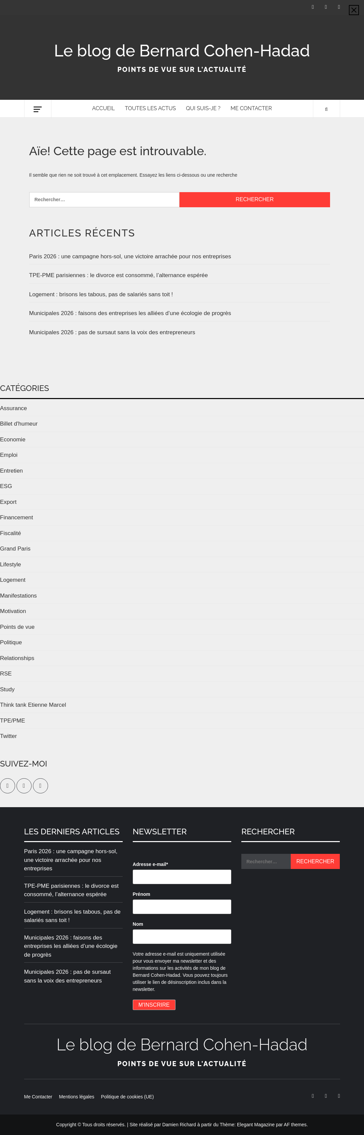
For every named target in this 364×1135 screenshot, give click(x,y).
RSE (6, 673)
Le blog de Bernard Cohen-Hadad (182, 50)
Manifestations (18, 596)
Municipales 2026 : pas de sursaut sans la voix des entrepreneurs (112, 332)
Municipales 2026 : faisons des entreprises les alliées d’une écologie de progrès (130, 313)
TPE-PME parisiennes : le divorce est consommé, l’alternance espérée (118, 275)
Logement (13, 580)
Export (8, 502)
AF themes (295, 1124)
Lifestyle (10, 564)
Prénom (141, 894)
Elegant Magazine (256, 1124)
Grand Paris (15, 548)
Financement (16, 517)
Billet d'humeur (19, 424)
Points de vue (17, 627)
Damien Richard (179, 1124)
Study (7, 689)
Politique (11, 642)
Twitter (8, 736)
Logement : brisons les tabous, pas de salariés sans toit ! (101, 294)
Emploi (8, 455)
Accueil (103, 108)
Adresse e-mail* (150, 864)
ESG (6, 486)
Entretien (11, 471)
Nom (138, 924)
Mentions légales (76, 1096)
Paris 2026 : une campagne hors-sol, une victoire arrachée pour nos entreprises (130, 256)
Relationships (17, 658)
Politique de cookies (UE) (127, 1096)
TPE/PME (12, 720)
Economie (13, 439)
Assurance (13, 408)
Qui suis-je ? (203, 108)
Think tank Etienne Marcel (33, 705)
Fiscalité (10, 533)
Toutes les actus (150, 108)
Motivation (13, 611)
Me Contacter (251, 108)
